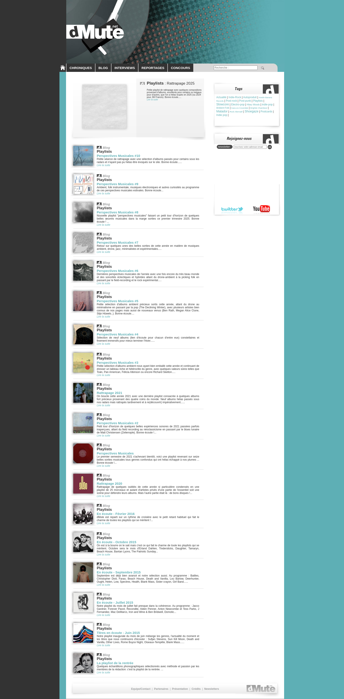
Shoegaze (251, 111)
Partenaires (161, 688)
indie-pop (267, 104)
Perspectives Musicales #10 (118, 156)
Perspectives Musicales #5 (117, 301)
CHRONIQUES (81, 68)
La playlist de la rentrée (115, 663)
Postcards (266, 111)
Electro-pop (237, 104)
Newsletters (211, 688)
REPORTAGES (153, 68)
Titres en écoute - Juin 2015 (118, 633)
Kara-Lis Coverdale (239, 108)
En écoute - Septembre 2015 (119, 572)
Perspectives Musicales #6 (117, 271)
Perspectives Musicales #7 (117, 242)
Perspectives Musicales (115, 453)
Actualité (221, 97)
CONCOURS (180, 68)
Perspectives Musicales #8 (117, 212)
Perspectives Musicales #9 (117, 184)
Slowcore (222, 104)
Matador (222, 111)
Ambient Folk (222, 108)
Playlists (258, 100)
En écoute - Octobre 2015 (116, 542)
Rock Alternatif (236, 112)
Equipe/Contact (140, 688)
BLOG (103, 68)
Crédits (196, 688)
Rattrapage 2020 (109, 483)
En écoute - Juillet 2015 (115, 602)
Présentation (180, 688)
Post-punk (245, 100)
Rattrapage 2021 (109, 393)
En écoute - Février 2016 (116, 514)
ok (269, 147)
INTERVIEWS (125, 68)
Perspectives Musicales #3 (117, 362)
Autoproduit (249, 97)
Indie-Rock (235, 97)
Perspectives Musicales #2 (117, 423)
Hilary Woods (253, 104)
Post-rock (231, 100)
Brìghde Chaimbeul (258, 108)
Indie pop (221, 115)
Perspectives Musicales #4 (117, 334)
